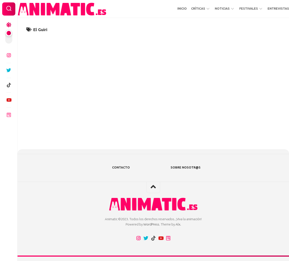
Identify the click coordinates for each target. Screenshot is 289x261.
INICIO (173, 8)
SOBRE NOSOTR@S (186, 167)
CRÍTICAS (189, 8)
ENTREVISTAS (269, 8)
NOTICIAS (213, 8)
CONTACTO (121, 167)
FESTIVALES (240, 8)
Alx (178, 224)
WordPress (151, 224)
